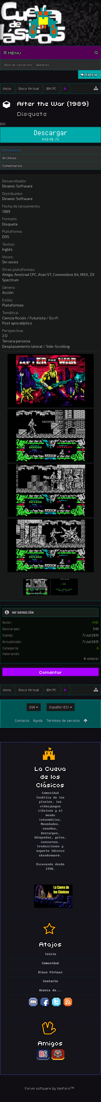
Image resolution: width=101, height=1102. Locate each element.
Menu (12, 53)
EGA (32, 707)
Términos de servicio (63, 720)
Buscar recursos (18, 65)
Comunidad (50, 963)
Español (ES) (59, 707)
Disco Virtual (50, 972)
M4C (95, 622)
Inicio (50, 954)
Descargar (50, 135)
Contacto (22, 720)
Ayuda (38, 720)
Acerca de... (50, 990)
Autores (42, 65)
